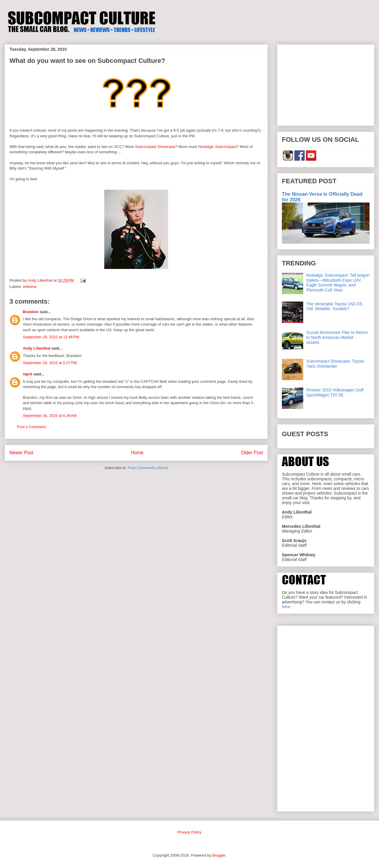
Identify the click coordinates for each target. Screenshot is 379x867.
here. (286, 606)
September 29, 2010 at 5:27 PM (50, 363)
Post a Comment (31, 427)
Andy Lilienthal (36, 348)
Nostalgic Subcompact (217, 146)
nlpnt (27, 374)
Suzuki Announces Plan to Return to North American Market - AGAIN (337, 337)
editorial (30, 286)
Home (137, 452)
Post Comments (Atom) (148, 468)
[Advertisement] (326, 84)
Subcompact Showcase (155, 146)
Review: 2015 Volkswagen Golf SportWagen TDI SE (335, 392)
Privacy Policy (190, 832)
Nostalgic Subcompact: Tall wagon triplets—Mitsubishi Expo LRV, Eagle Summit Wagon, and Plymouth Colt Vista (338, 282)
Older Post (252, 452)
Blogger (218, 855)
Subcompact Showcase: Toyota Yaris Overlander (335, 364)
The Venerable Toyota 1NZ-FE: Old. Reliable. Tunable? (335, 306)
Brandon (30, 312)
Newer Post (21, 452)
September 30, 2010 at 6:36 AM (50, 415)
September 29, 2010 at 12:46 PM (51, 337)
